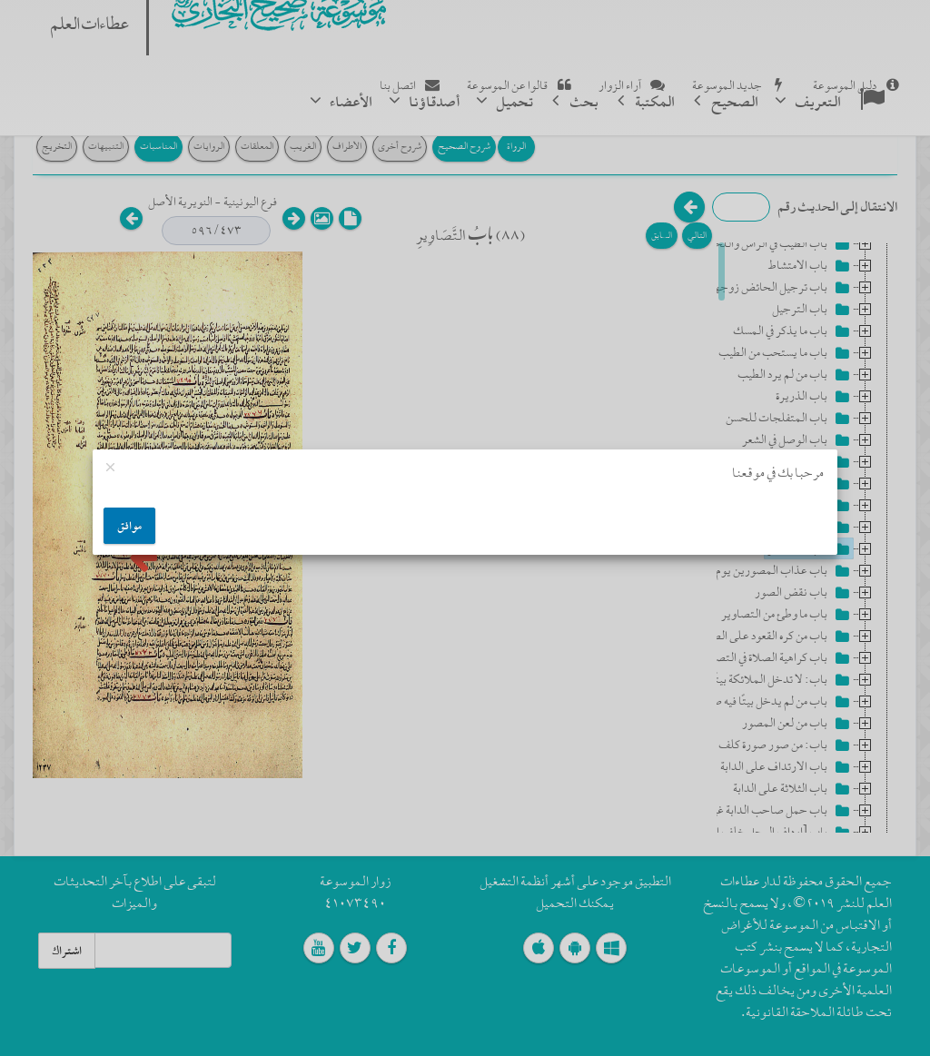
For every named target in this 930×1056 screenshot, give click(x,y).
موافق (129, 526)
